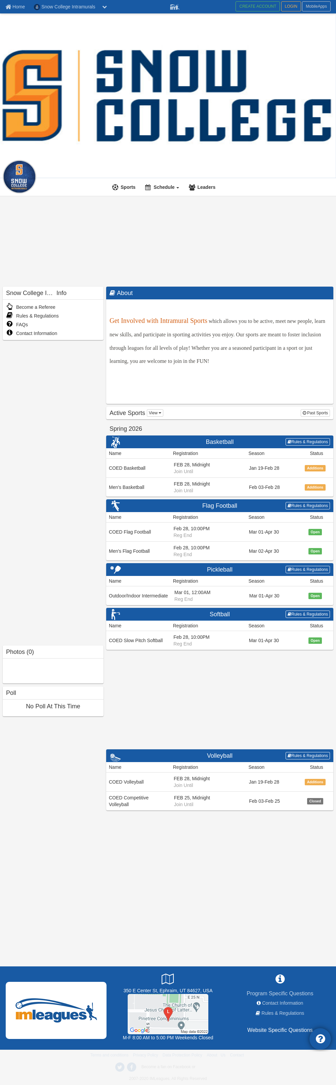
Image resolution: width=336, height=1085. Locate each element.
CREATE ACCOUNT (257, 6)
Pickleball (220, 569)
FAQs (17, 324)
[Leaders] (202, 187)
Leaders (206, 187)
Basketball (220, 442)
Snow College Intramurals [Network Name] (64, 7)
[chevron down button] (104, 6)
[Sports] (124, 187)
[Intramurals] (51, 172)
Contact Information (31, 333)
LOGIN (291, 6)
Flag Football (219, 505)
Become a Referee (30, 307)
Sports (128, 187)
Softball (220, 614)
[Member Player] (174, 6)
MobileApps (316, 6)
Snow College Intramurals (86, 165)
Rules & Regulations (32, 316)
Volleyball (220, 755)
